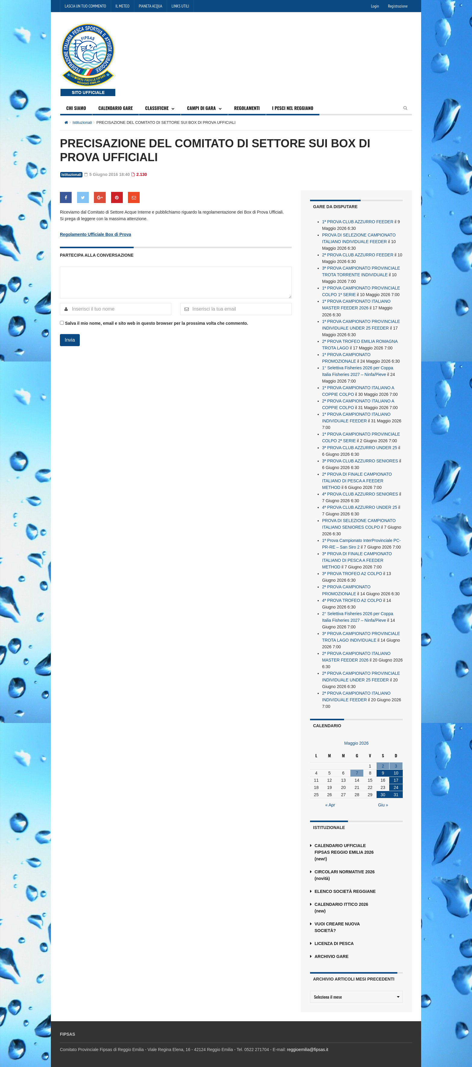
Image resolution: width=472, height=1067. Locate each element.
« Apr (330, 803)
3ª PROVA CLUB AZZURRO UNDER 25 (359, 446)
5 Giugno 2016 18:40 (107, 174)
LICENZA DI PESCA (334, 942)
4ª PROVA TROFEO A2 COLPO (352, 599)
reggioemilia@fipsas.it (307, 1048)
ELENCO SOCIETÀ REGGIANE (345, 890)
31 (396, 793)
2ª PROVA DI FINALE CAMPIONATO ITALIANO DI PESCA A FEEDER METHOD (357, 480)
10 (396, 771)
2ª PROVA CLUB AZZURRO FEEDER (357, 254)
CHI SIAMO (76, 108)
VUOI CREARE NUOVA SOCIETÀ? (337, 926)
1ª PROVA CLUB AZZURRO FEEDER (357, 221)
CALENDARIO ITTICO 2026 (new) (341, 906)
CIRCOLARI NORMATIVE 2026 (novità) (345, 874)
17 (396, 779)
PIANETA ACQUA (150, 6)
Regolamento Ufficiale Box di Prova (95, 234)
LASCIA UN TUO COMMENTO (85, 6)
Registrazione (398, 6)
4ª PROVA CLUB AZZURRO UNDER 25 (359, 506)
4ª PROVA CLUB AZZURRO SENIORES (360, 493)
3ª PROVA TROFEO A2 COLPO (352, 572)
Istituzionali (82, 122)
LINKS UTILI (180, 6)
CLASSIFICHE (157, 108)
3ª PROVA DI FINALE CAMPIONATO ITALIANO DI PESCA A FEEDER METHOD (357, 559)
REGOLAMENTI (247, 108)
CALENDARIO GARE (115, 108)
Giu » (383, 803)
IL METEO (122, 6)
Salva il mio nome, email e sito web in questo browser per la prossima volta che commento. (156, 323)
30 (382, 793)
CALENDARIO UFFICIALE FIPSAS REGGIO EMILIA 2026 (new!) (344, 851)
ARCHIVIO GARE (332, 955)
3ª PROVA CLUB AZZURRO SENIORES (360, 460)
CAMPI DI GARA (201, 108)
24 (396, 786)
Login (375, 6)
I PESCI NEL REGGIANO (292, 108)
